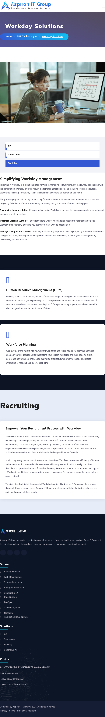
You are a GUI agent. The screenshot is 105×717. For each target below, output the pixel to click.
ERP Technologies (27, 36)
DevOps (8, 602)
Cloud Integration (12, 607)
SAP (10, 146)
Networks (8, 613)
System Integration (13, 582)
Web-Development (13, 577)
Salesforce (13, 154)
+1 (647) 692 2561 (10, 673)
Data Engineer (10, 597)
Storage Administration (15, 587)
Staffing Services (12, 571)
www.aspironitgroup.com (13, 684)
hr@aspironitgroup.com (12, 679)
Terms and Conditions (26, 710)
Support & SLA (11, 593)
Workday (12, 163)
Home (8, 36)
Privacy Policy (7, 710)
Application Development (16, 617)
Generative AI (10, 650)
